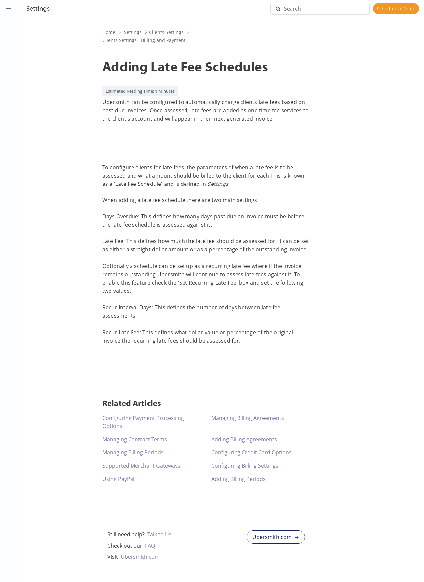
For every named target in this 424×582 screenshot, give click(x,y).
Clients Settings (166, 32)
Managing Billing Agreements (247, 418)
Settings (38, 9)
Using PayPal (118, 479)
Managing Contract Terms (134, 439)
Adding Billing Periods (238, 479)
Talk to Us (159, 534)
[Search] (320, 9)
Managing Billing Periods (133, 452)
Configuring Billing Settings (244, 465)
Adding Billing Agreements (244, 439)
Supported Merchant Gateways (141, 465)
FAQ (150, 545)
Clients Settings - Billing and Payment (144, 40)
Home (108, 32)
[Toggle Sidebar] (8, 8)
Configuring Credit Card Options (251, 452)
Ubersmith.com (140, 556)
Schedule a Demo (396, 8)
